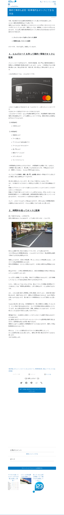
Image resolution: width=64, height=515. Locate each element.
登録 (54, 2)
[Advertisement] (32, 354)
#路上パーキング (48, 369)
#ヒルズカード (30, 369)
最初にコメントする (32, 454)
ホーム (9, 6)
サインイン (48, 2)
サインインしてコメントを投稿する (32, 468)
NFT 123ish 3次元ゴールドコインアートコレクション (32, 390)
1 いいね (48, 374)
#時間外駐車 (38, 369)
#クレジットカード (19, 369)
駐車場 (15, 6)
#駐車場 (11, 369)
